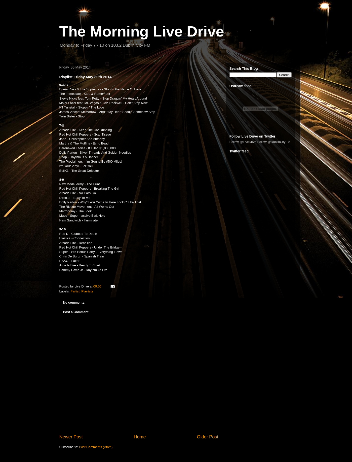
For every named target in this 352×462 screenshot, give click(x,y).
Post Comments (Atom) (96, 447)
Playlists (87, 291)
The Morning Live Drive (141, 31)
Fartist (75, 291)
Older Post (207, 436)
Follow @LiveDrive (243, 142)
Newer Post (71, 436)
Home (140, 436)
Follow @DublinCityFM (273, 142)
